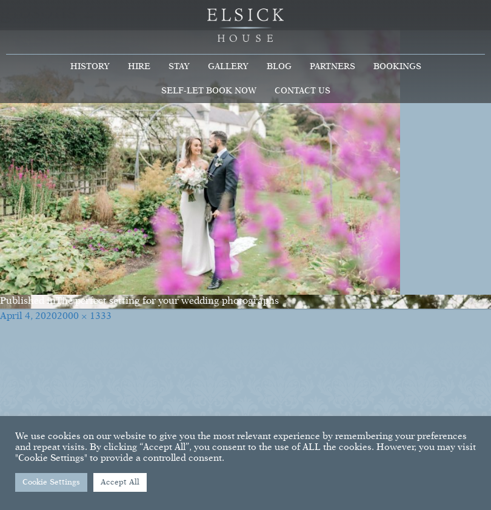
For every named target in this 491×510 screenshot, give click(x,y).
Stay (179, 66)
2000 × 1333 (84, 316)
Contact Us (302, 91)
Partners (332, 66)
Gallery (228, 66)
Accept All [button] (120, 482)
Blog (279, 66)
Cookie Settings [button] (51, 482)
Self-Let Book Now (208, 91)
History (90, 66)
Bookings (397, 66)
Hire (139, 66)
